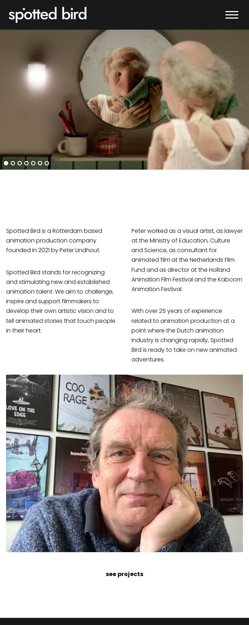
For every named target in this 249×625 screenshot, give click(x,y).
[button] (231, 15)
